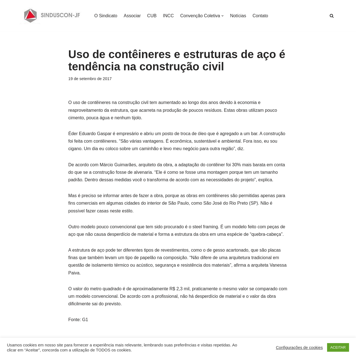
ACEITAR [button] (338, 347)
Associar (132, 15)
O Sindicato (105, 15)
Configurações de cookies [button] (299, 347)
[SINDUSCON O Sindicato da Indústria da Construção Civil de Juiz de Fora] (52, 15)
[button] (222, 16)
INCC (168, 15)
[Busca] (332, 16)
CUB (152, 15)
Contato (260, 15)
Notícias (238, 15)
